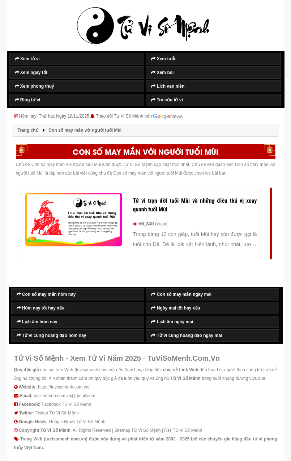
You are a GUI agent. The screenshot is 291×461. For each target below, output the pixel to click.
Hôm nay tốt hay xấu (41, 308)
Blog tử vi (27, 99)
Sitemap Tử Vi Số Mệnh (137, 430)
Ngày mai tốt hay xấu (175, 308)
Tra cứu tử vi (167, 99)
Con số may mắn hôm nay (46, 294)
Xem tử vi (27, 58)
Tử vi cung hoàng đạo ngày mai (186, 335)
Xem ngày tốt (31, 72)
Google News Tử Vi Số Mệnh (77, 421)
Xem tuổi (163, 58)
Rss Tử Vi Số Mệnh (183, 430)
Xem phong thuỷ (34, 86)
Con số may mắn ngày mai (181, 294)
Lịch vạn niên (167, 86)
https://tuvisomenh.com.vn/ (64, 387)
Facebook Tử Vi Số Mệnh (66, 404)
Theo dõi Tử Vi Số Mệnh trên (139, 116)
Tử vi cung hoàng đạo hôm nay (51, 335)
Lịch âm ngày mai (172, 321)
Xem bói (162, 72)
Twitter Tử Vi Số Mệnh (57, 413)
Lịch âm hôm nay (37, 321)
